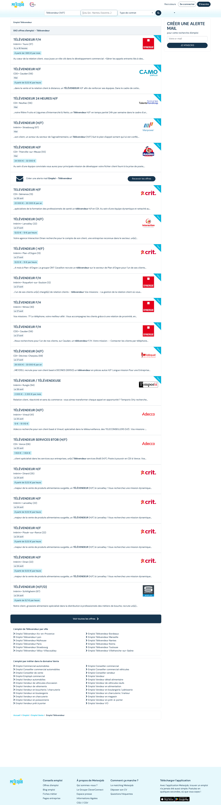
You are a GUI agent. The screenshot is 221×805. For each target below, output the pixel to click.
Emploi (26, 715)
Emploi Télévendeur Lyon (28, 637)
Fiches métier (50, 793)
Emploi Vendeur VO (98, 703)
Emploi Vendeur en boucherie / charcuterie (38, 689)
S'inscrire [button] (204, 4)
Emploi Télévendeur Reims (101, 643)
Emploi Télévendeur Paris (29, 643)
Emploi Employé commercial (30, 676)
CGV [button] (85, 802)
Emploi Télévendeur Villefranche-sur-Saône (110, 650)
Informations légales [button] (87, 798)
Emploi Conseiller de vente (29, 672)
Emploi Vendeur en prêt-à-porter (105, 699)
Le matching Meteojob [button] (122, 785)
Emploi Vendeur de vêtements (31, 686)
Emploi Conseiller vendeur (101, 672)
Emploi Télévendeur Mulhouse (31, 640)
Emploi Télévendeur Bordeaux (103, 633)
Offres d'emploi (50, 785)
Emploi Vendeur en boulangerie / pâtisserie (110, 689)
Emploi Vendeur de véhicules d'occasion (36, 682)
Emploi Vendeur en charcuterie (32, 696)
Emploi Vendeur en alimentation (104, 686)
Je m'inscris (187, 45)
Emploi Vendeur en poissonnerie (32, 699)
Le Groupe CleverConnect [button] (90, 789)
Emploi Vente (37, 715)
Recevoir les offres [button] (141, 178)
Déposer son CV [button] (119, 789)
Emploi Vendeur (96, 676)
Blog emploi (49, 789)
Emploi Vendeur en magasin (102, 696)
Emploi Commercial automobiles (32, 666)
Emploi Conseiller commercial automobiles (38, 669)
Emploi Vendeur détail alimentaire (105, 679)
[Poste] (62, 13)
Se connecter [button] (187, 4)
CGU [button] (79, 802)
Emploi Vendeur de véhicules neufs (106, 682)
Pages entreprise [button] (51, 798)
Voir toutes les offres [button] (86, 618)
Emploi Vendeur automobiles (30, 679)
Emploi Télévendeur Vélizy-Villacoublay (36, 650)
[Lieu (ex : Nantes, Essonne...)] (99, 13)
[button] (18, 781)
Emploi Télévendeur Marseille (103, 637)
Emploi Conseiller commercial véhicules (108, 669)
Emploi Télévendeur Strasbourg (32, 647)
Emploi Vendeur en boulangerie (32, 693)
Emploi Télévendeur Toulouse (103, 647)
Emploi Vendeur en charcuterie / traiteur (109, 693)
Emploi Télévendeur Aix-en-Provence (35, 633)
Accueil (16, 715)
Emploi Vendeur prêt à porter (31, 703)
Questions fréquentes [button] (122, 793)
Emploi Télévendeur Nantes (102, 640)
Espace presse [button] (84, 793)
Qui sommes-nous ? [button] (87, 785)
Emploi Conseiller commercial (103, 666)
